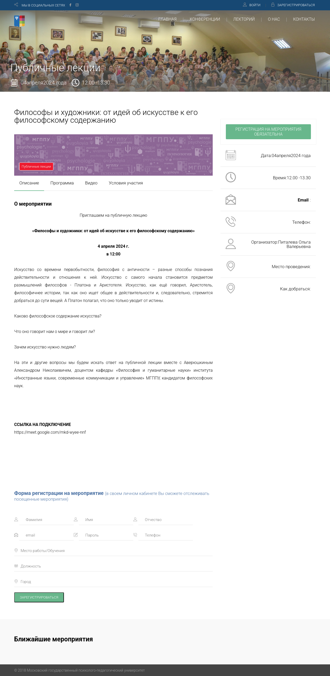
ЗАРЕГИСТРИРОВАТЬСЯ (296, 5)
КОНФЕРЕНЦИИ (205, 19)
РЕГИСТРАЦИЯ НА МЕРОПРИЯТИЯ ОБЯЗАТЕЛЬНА (268, 132)
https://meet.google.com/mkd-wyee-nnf (50, 432)
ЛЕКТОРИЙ (244, 19)
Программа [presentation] (62, 182)
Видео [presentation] (91, 182)
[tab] (29, 183)
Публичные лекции (36, 166)
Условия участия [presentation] (126, 182)
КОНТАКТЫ (304, 19)
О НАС (274, 19)
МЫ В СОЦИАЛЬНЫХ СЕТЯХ (43, 5)
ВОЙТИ (254, 5)
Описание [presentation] (29, 182)
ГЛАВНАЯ (168, 19)
